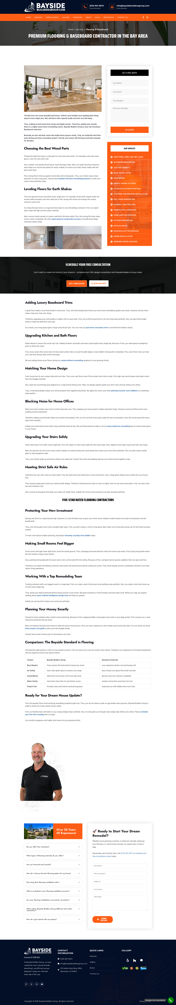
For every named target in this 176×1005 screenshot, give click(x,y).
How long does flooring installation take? (42, 882)
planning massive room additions (124, 391)
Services (80, 29)
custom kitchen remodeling (72, 360)
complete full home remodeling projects (73, 179)
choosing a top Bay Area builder (77, 535)
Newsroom (108, 17)
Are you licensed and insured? (38, 864)
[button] (53, 847)
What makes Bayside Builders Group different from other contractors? (49, 910)
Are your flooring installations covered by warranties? (47, 900)
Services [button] (38, 17)
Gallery (65, 17)
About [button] (89, 17)
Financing (77, 17)
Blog (97, 17)
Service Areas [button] (52, 17)
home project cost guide (35, 628)
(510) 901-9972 (97, 6)
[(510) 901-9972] (85, 7)
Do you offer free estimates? (37, 847)
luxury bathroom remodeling (118, 426)
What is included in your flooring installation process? (47, 891)
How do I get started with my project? (41, 919)
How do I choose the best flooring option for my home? (48, 873)
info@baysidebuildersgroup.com (133, 6)
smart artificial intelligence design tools (52, 595)
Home (28, 17)
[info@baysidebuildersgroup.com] (112, 7)
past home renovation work (97, 328)
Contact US (122, 17)
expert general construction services (66, 219)
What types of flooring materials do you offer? (45, 855)
